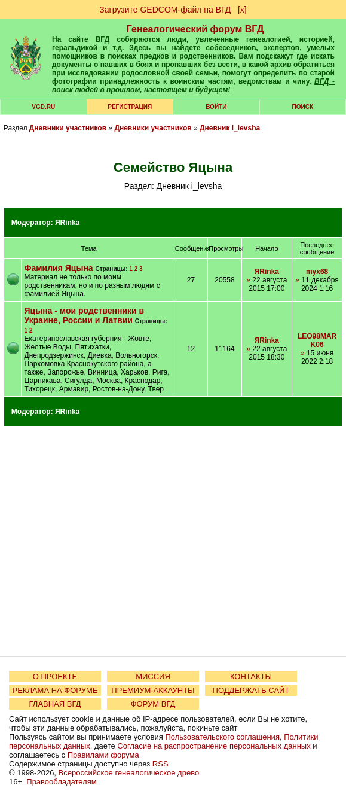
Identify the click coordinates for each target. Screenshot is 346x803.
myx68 (317, 271)
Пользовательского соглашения (222, 736)
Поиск (302, 107)
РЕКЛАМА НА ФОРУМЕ (54, 690)
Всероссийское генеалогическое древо (129, 772)
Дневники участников (67, 128)
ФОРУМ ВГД (153, 703)
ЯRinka (67, 222)
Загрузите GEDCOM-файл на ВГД (165, 9)
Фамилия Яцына (59, 268)
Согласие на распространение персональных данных (213, 745)
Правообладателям (61, 781)
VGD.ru (43, 107)
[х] (242, 9)
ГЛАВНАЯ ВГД (55, 703)
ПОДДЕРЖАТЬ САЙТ (251, 690)
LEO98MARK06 (317, 340)
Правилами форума (103, 754)
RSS (160, 763)
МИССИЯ (153, 676)
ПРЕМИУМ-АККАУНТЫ (152, 690)
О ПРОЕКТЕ (55, 676)
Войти (216, 107)
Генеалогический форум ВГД (195, 29)
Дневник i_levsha (230, 128)
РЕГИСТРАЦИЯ (130, 107)
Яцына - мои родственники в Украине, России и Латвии (85, 315)
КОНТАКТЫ (251, 676)
